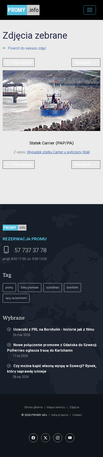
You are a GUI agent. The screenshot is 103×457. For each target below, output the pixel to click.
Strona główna (33, 407)
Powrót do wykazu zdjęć (27, 48)
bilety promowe (29, 287)
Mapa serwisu (56, 407)
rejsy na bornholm (16, 298)
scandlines (52, 287)
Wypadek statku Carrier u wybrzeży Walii (58, 152)
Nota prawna (59, 415)
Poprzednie (19, 62)
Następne (86, 62)
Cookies (77, 415)
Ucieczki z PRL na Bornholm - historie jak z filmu (53, 329)
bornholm (72, 287)
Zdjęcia (74, 407)
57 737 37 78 (30, 250)
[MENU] (89, 10)
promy (9, 287)
